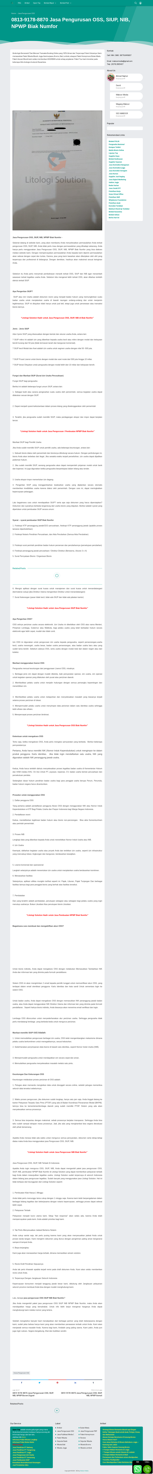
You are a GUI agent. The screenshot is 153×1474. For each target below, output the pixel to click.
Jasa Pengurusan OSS (21, 1373)
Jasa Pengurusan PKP (88, 1431)
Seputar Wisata (86, 1441)
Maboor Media (84, 1471)
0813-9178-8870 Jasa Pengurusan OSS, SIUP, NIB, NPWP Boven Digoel (33, 1394)
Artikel (27, 3)
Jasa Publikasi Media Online (65, 1434)
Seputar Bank (62, 1441)
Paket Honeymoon (87, 1434)
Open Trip (36, 3)
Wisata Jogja (62, 1448)
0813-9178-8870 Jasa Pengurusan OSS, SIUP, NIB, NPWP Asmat (81, 1394)
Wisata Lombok (86, 1448)
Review (83, 1438)
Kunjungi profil (120, 78)
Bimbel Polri (64, 3)
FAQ (19, 3)
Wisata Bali (61, 1445)
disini (24, 1437)
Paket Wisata (62, 1438)
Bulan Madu (84, 1428)
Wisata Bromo (85, 1445)
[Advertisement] (57, 88)
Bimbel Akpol (49, 3)
